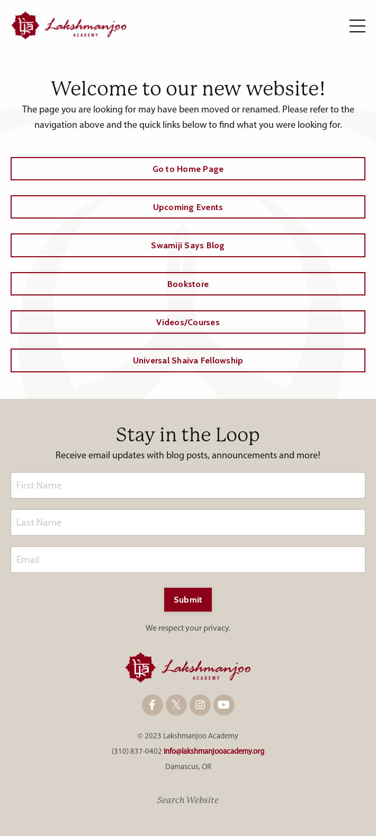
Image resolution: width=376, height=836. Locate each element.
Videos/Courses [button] (188, 322)
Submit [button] (188, 599)
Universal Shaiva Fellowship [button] (188, 360)
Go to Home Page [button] (188, 168)
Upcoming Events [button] (188, 207)
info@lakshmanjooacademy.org (214, 752)
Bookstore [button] (188, 283)
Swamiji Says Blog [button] (188, 245)
